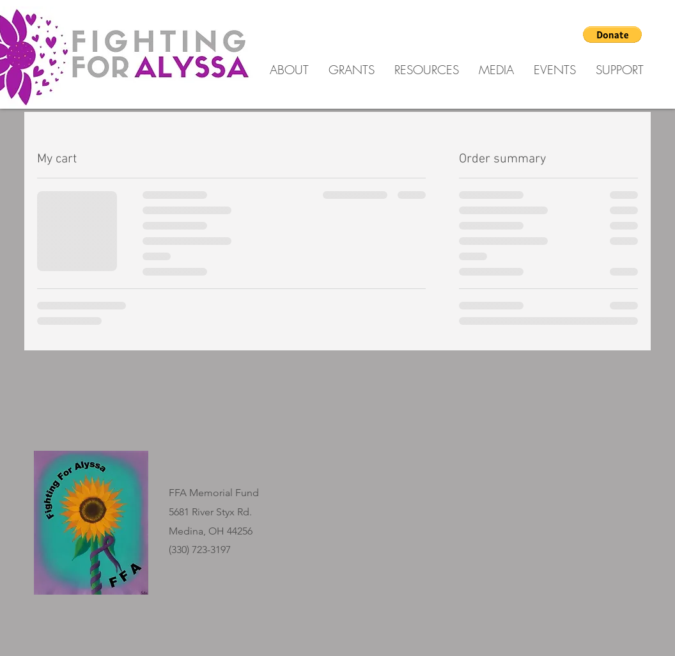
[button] (612, 34)
